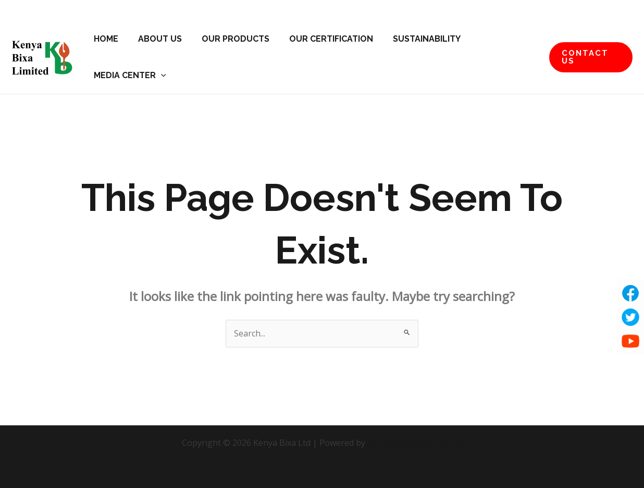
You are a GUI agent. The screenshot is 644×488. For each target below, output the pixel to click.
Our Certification (320, 39)
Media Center (128, 75)
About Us (155, 39)
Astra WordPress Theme (415, 442)
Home (104, 39)
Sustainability (413, 39)
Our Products (228, 39)
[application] (159, 75)
